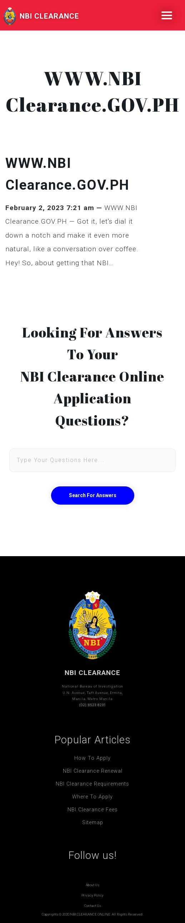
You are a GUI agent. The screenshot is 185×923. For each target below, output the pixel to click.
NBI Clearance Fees (93, 810)
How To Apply (92, 758)
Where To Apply (92, 797)
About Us (92, 885)
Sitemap (92, 823)
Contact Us (92, 906)
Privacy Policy (92, 895)
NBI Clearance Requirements (92, 784)
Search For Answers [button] (92, 495)
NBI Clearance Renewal (92, 771)
